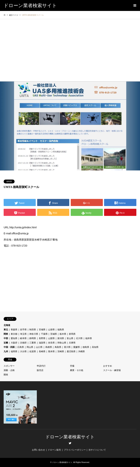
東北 (6, 329)
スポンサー (9, 366)
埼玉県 (23, 334)
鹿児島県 (71, 351)
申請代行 (41, 366)
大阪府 (14, 342)
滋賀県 (42, 342)
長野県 (42, 338)
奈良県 (51, 342)
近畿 (6, 342)
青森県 (14, 329)
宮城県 (42, 329)
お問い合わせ (38, 450)
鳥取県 (58, 347)
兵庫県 (72, 342)
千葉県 (44, 334)
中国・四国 (9, 347)
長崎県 (42, 351)
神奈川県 (33, 334)
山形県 (51, 329)
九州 (6, 351)
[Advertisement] (70, 53)
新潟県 (60, 338)
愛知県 (14, 338)
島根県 (48, 347)
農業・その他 (76, 370)
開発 (6, 374)
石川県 (79, 338)
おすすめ (107, 366)
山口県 (39, 347)
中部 (6, 338)
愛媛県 (76, 347)
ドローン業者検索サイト (70, 437)
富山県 (70, 338)
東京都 (14, 334)
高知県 (95, 347)
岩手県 (23, 329)
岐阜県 (23, 338)
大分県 (23, 351)
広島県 (20, 347)
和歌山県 (61, 342)
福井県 (88, 338)
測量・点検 (9, 370)
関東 (6, 334)
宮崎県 (60, 351)
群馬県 (72, 334)
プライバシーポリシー (75, 450)
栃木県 (63, 334)
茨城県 (53, 334)
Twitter (70, 443)
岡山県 (30, 347)
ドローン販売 (54, 450)
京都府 (23, 342)
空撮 (72, 366)
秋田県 (32, 329)
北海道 (7, 325)
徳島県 (9, 181)
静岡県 (32, 338)
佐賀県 (32, 351)
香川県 (67, 347)
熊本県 (51, 351)
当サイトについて (97, 450)
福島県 (60, 329)
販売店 (40, 370)
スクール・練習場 (112, 370)
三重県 (32, 342)
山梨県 (51, 338)
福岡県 (14, 351)
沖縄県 (81, 351)
